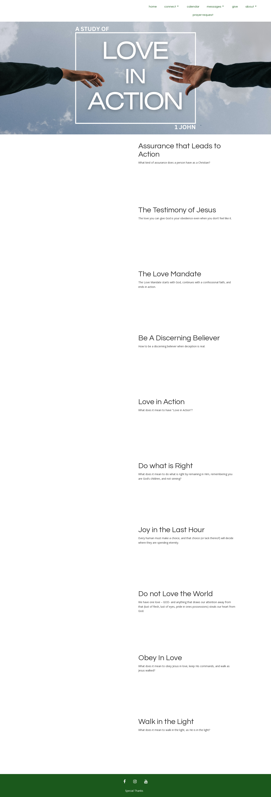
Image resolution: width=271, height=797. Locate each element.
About (251, 6)
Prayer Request (203, 14)
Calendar (193, 6)
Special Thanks (134, 790)
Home (153, 6)
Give (235, 6)
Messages (215, 6)
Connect (171, 6)
